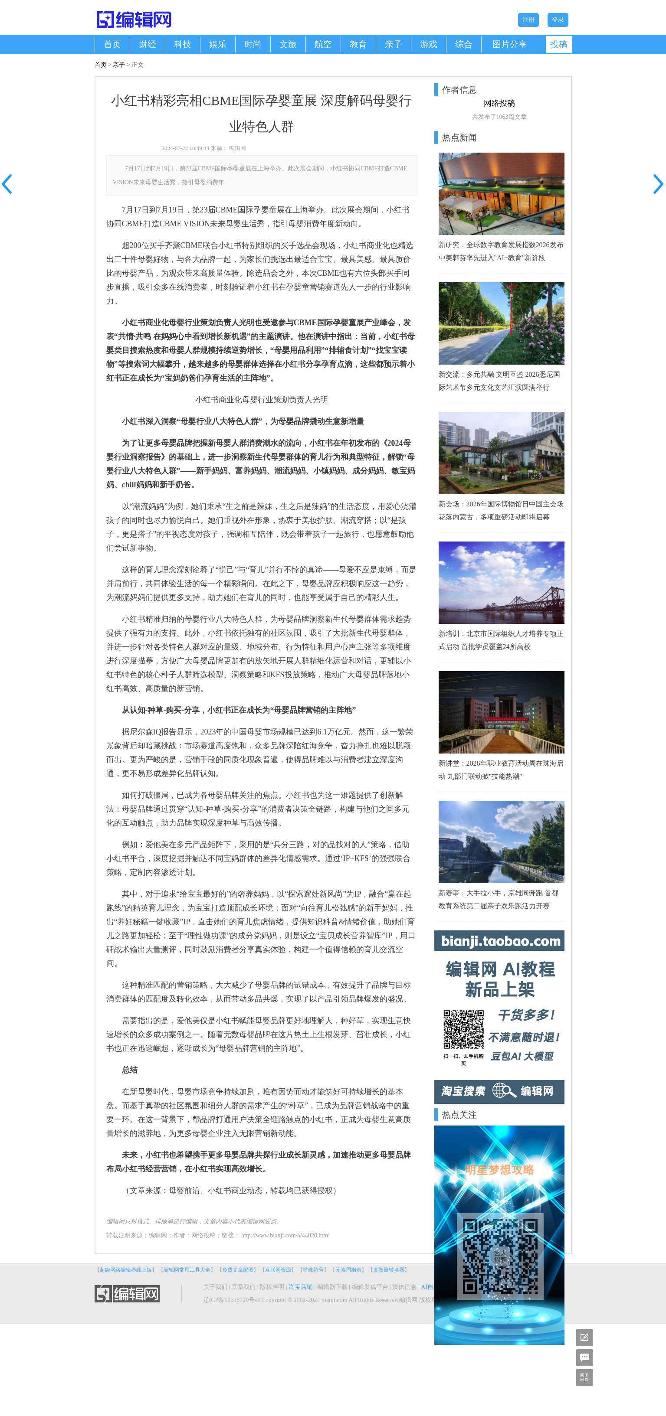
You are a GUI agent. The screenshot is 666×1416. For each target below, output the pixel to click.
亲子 (393, 44)
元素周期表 (348, 1270)
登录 (558, 19)
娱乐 (217, 44)
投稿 (559, 44)
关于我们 (215, 1287)
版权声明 (272, 1287)
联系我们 (243, 1287)
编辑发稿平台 (370, 1287)
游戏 (428, 44)
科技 (182, 44)
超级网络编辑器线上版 (126, 1270)
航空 (323, 44)
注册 (528, 19)
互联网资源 (278, 1270)
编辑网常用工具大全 (187, 1270)
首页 (112, 44)
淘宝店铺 (301, 1287)
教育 (358, 44)
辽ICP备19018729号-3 (231, 1300)
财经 (147, 44)
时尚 (253, 44)
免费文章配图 (237, 1270)
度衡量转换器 (388, 1270)
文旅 (288, 44)
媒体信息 (404, 1287)
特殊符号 (313, 1270)
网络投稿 (203, 1235)
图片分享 (509, 44)
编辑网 (237, 148)
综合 (463, 44)
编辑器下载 (332, 1287)
